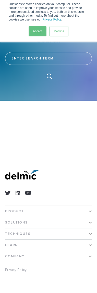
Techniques (18, 234)
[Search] (48, 58)
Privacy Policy (51, 19)
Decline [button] (59, 31)
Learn (11, 245)
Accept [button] (37, 31)
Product (14, 211)
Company (15, 256)
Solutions (16, 222)
